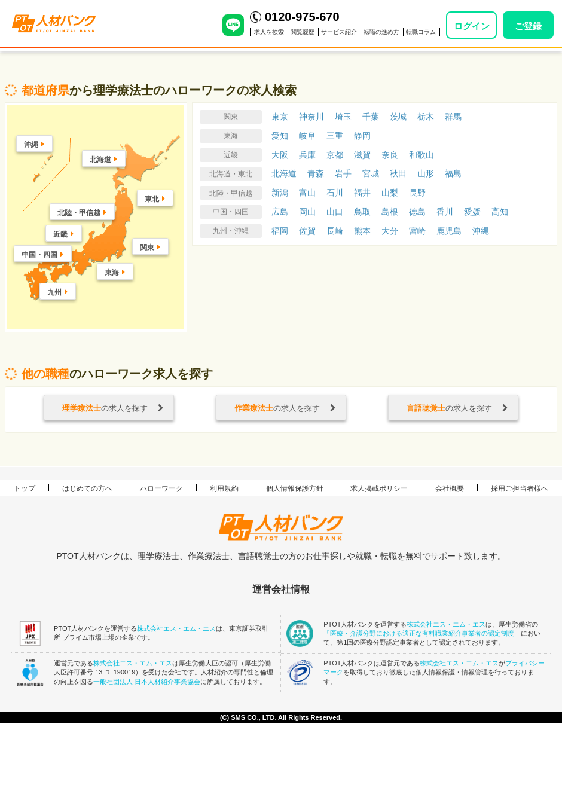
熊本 (362, 231)
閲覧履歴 (302, 32)
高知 (499, 211)
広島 (279, 211)
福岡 (279, 231)
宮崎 (417, 231)
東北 (152, 199)
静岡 (362, 136)
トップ (24, 488)
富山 (307, 192)
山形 (425, 173)
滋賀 (362, 155)
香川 (444, 211)
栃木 (425, 116)
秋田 (398, 173)
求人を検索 (269, 32)
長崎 (334, 231)
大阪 (279, 155)
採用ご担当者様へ (519, 488)
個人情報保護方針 (294, 488)
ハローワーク (161, 488)
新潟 (279, 192)
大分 (389, 231)
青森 (315, 173)
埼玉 (343, 116)
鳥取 (362, 211)
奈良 (389, 155)
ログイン (472, 26)
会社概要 (449, 488)
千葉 (370, 116)
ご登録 (528, 26)
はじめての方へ (87, 488)
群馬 (453, 116)
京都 (334, 155)
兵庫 (307, 155)
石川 (334, 192)
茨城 (398, 116)
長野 (417, 192)
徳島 (417, 211)
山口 (334, 211)
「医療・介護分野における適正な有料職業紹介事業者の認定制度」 (422, 633)
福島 (453, 173)
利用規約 (224, 488)
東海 (112, 272)
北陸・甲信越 (78, 213)
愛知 (279, 136)
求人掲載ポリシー (379, 488)
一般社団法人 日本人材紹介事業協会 (146, 681)
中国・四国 (39, 255)
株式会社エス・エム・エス (176, 628)
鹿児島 (449, 231)
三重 (334, 136)
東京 (279, 116)
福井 (362, 192)
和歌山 (421, 155)
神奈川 (311, 116)
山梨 (389, 192)
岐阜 (307, 136)
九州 (54, 292)
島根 (389, 211)
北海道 (100, 159)
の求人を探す (113, 408)
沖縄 (31, 145)
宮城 (370, 173)
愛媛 (472, 211)
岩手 (343, 173)
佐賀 (307, 231)
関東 (147, 247)
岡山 (307, 211)
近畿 (60, 234)
